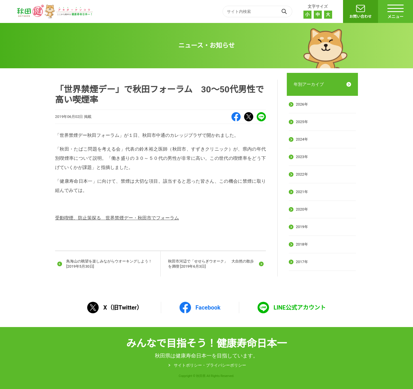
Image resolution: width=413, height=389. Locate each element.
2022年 (302, 174)
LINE (261, 116)
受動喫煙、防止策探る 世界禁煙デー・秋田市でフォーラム (117, 218)
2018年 (302, 244)
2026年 (302, 104)
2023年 (302, 157)
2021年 (302, 192)
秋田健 (56, 11)
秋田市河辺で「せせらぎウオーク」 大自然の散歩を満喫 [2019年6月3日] (211, 264)
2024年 (302, 139)
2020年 (302, 209)
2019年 (302, 227)
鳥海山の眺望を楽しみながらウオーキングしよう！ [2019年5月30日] (109, 264)
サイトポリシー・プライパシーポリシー (210, 365)
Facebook (236, 116)
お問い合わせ (360, 16)
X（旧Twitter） (248, 116)
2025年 (302, 122)
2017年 (302, 262)
